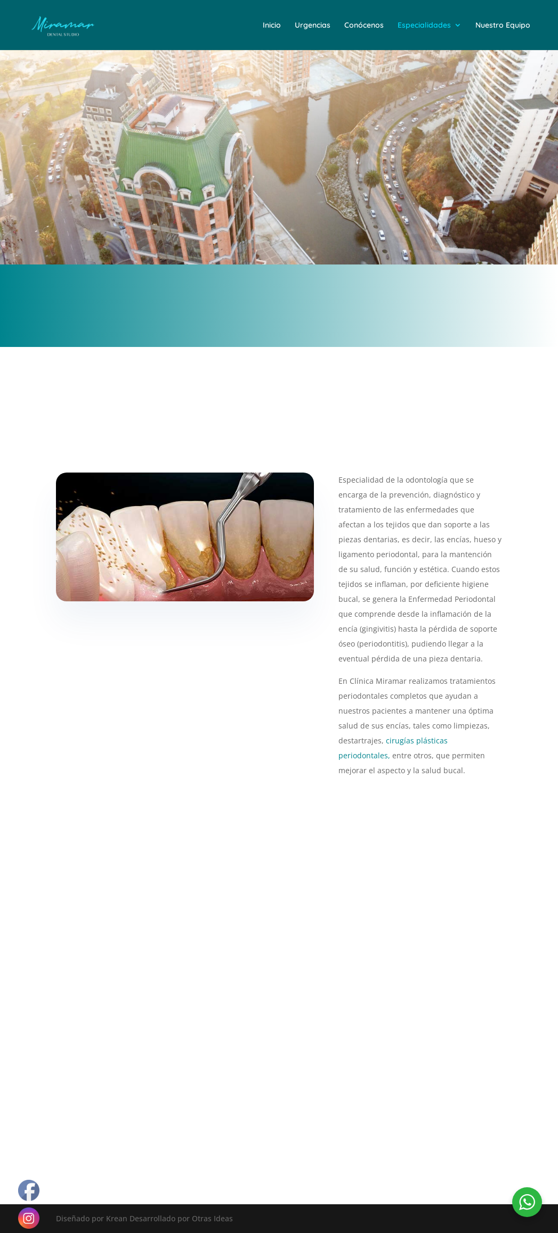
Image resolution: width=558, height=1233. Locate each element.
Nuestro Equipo (502, 25)
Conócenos (364, 25)
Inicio (272, 25)
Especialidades (424, 25)
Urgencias (312, 25)
